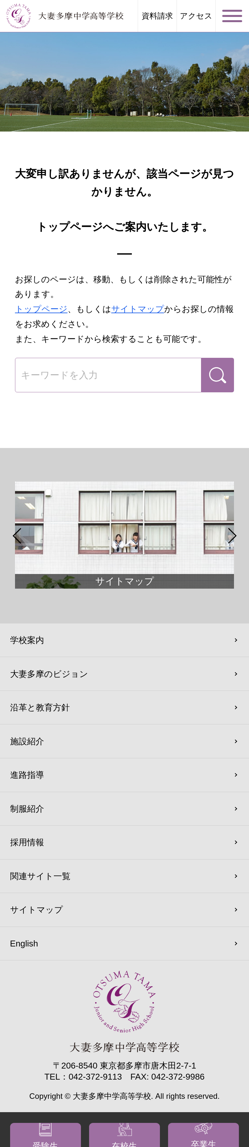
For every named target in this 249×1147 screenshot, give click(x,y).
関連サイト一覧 (40, 876)
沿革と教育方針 (40, 707)
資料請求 (157, 16)
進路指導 (27, 775)
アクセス (196, 16)
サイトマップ (137, 309)
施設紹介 (27, 741)
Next (232, 536)
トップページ (41, 309)
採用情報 (27, 842)
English (24, 943)
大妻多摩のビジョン (49, 674)
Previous (17, 536)
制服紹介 (27, 809)
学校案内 (27, 640)
